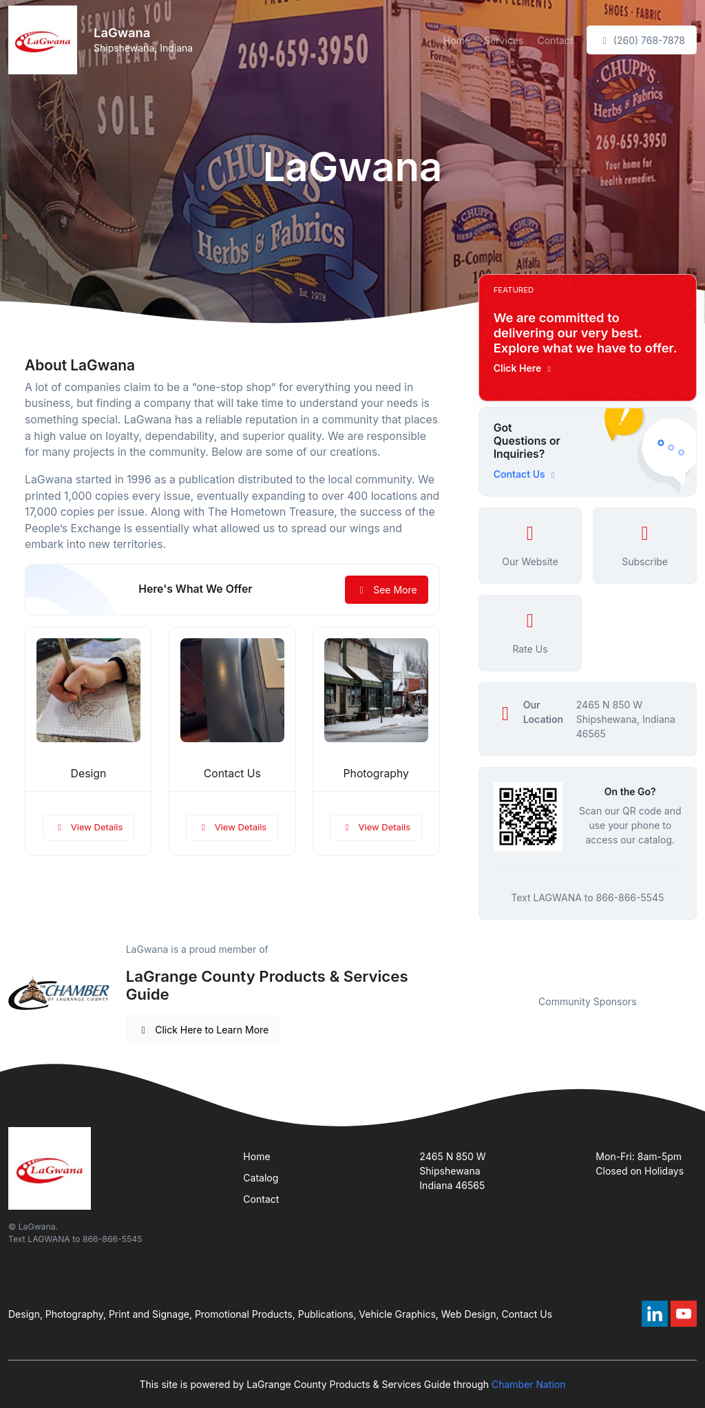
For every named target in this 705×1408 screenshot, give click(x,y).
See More (386, 590)
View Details (88, 826)
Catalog (260, 1178)
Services (503, 40)
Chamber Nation (529, 1384)
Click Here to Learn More (203, 1030)
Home (456, 40)
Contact (555, 40)
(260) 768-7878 (641, 40)
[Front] (45, 40)
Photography (376, 773)
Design (89, 773)
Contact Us (232, 773)
